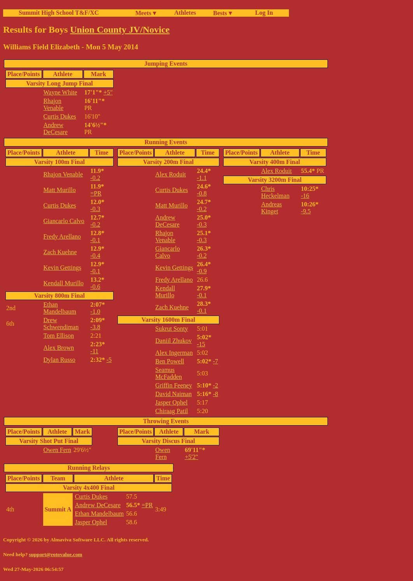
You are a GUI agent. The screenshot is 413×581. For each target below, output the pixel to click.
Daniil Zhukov (173, 340)
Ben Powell (169, 361)
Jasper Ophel (171, 402)
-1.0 (95, 311)
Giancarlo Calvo (64, 221)
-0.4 (95, 255)
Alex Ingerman (173, 352)
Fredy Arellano (62, 236)
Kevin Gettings (62, 267)
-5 (109, 359)
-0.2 (95, 177)
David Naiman (173, 394)
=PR (96, 193)
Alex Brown (59, 347)
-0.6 (95, 286)
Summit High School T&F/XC (59, 12)
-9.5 (306, 211)
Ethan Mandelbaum (60, 308)
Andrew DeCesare (56, 128)
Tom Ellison (59, 335)
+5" (108, 92)
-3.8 (95, 327)
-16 (305, 195)
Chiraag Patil (171, 411)
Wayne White (60, 92)
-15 (201, 344)
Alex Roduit (170, 174)
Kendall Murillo (64, 283)
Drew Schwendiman (61, 323)
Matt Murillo (60, 190)
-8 (215, 394)
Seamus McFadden (168, 373)
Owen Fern (58, 450)
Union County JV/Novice (120, 29)
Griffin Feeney (173, 385)
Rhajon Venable (54, 104)
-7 (215, 361)
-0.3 (95, 209)
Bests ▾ (222, 13)
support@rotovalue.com (55, 554)
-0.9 (201, 271)
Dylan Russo (59, 359)
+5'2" (191, 457)
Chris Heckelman (275, 192)
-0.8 (201, 193)
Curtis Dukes (60, 116)
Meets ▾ (145, 13)
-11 (94, 351)
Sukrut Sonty (171, 328)
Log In (262, 12)
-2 (215, 385)
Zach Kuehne (60, 252)
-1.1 (201, 177)
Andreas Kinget (271, 208)
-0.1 (95, 240)
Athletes (185, 12)
